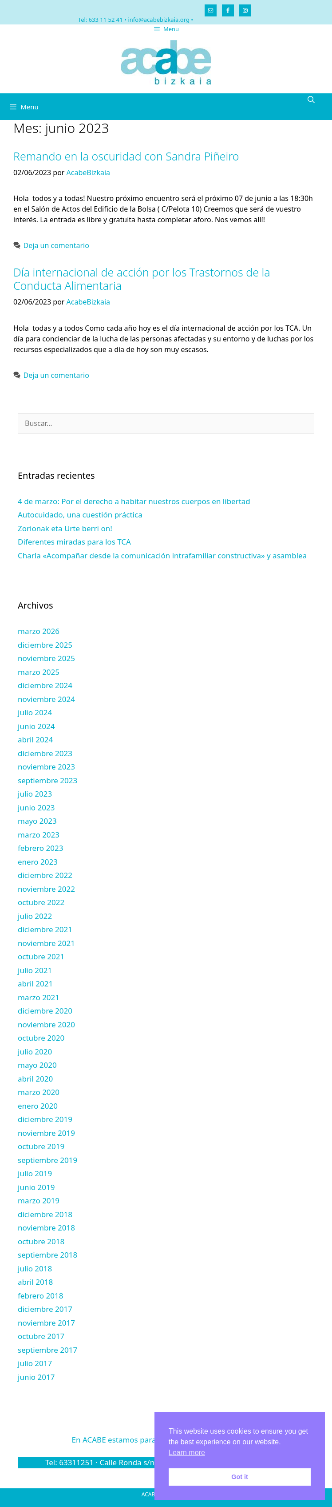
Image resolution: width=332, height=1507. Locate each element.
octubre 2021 (41, 956)
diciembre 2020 (45, 1011)
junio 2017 (36, 1377)
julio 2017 (35, 1363)
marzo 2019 (38, 1200)
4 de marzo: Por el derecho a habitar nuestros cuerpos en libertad (134, 501)
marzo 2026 (38, 631)
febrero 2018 (40, 1296)
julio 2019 (35, 1173)
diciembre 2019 (45, 1119)
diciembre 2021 (45, 929)
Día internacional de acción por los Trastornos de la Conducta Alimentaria (141, 279)
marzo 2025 (38, 672)
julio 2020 (35, 1051)
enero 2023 (38, 862)
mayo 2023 (37, 821)
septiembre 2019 (47, 1160)
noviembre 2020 (46, 1024)
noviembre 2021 (46, 943)
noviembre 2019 (46, 1133)
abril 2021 (35, 983)
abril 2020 (35, 1079)
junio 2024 (36, 726)
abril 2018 (35, 1282)
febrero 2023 (40, 848)
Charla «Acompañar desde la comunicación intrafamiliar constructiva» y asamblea (162, 555)
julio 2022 (35, 916)
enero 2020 (38, 1106)
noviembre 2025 (46, 658)
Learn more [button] (187, 1452)
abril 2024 (35, 739)
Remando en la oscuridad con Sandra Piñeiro (126, 156)
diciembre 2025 (45, 645)
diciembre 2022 (45, 875)
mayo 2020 (37, 1065)
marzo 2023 (38, 835)
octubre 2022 (41, 902)
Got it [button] (239, 1476)
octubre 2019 (41, 1146)
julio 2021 (35, 970)
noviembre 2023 (46, 767)
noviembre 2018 (46, 1227)
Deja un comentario (56, 245)
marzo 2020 (38, 1092)
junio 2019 (36, 1187)
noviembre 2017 (46, 1323)
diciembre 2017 (45, 1309)
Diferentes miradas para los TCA (74, 542)
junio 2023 (36, 807)
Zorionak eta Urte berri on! (65, 528)
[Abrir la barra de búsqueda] (311, 99)
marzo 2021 (38, 997)
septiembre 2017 (47, 1350)
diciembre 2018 (45, 1214)
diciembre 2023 (45, 753)
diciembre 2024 (45, 685)
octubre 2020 (41, 1038)
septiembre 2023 (47, 780)
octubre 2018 (41, 1241)
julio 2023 (35, 794)
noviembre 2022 (46, 889)
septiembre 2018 (47, 1255)
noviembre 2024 (46, 699)
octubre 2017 (41, 1336)
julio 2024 (35, 712)
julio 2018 (35, 1268)
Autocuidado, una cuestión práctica (80, 514)
